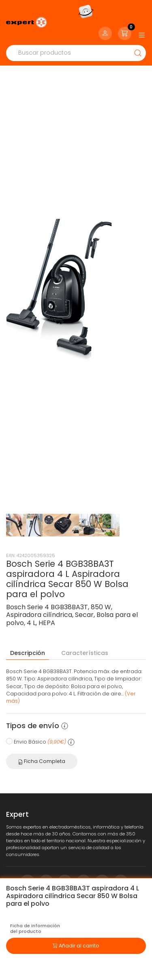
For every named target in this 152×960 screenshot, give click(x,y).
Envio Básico (40, 719)
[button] (64, 703)
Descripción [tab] (27, 631)
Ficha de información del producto (35, 929)
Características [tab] (84, 631)
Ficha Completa (41, 738)
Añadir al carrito (76, 945)
